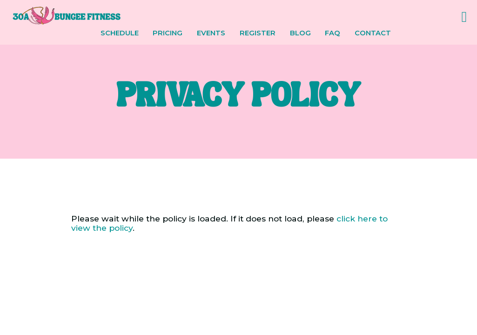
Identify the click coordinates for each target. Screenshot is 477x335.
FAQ (332, 33)
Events (211, 33)
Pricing (167, 33)
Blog (300, 33)
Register (257, 33)
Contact (373, 33)
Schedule (120, 33)
